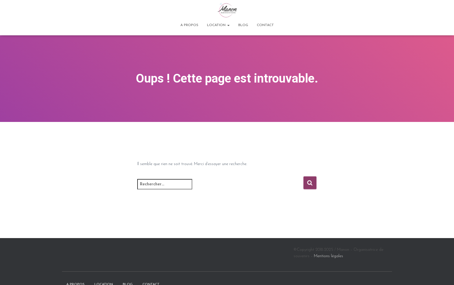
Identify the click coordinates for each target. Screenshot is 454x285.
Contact (265, 25)
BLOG (243, 25)
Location (218, 25)
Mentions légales (328, 256)
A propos (189, 25)
